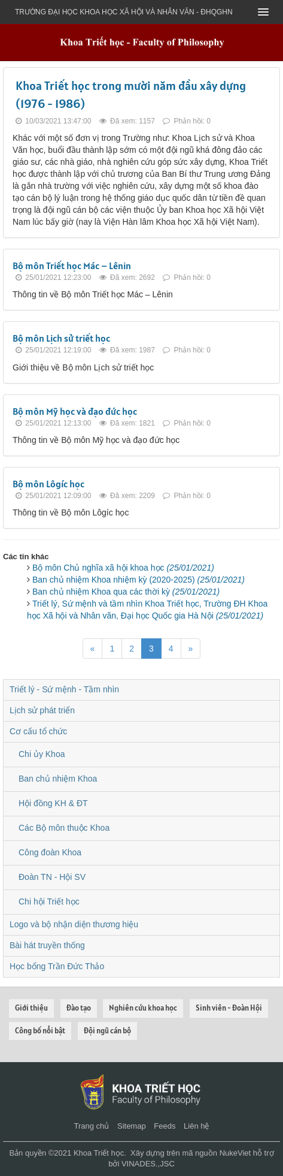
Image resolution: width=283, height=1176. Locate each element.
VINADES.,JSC (148, 1163)
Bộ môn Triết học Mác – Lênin (72, 266)
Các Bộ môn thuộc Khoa (64, 828)
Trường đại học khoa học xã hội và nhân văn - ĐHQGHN (124, 12)
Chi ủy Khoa (42, 754)
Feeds (164, 1125)
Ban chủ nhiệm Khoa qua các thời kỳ (126, 591)
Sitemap (131, 1125)
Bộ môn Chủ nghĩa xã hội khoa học (123, 567)
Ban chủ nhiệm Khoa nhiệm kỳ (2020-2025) (138, 579)
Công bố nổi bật (40, 1031)
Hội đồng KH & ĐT (53, 803)
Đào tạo (78, 1008)
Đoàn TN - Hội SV (52, 877)
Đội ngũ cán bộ (107, 1031)
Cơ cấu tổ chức (38, 731)
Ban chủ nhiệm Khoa (58, 778)
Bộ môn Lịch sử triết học (61, 338)
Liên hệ (196, 1125)
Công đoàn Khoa (50, 852)
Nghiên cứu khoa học (143, 1008)
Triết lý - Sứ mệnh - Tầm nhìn (64, 689)
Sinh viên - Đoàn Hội (229, 1008)
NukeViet (235, 1152)
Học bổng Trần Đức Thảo (57, 966)
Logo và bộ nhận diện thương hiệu (74, 924)
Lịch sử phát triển (42, 710)
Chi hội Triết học (49, 901)
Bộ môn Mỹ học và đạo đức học (75, 411)
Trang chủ (91, 1125)
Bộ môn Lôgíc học (48, 484)
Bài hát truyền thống (47, 945)
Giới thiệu (31, 1008)
